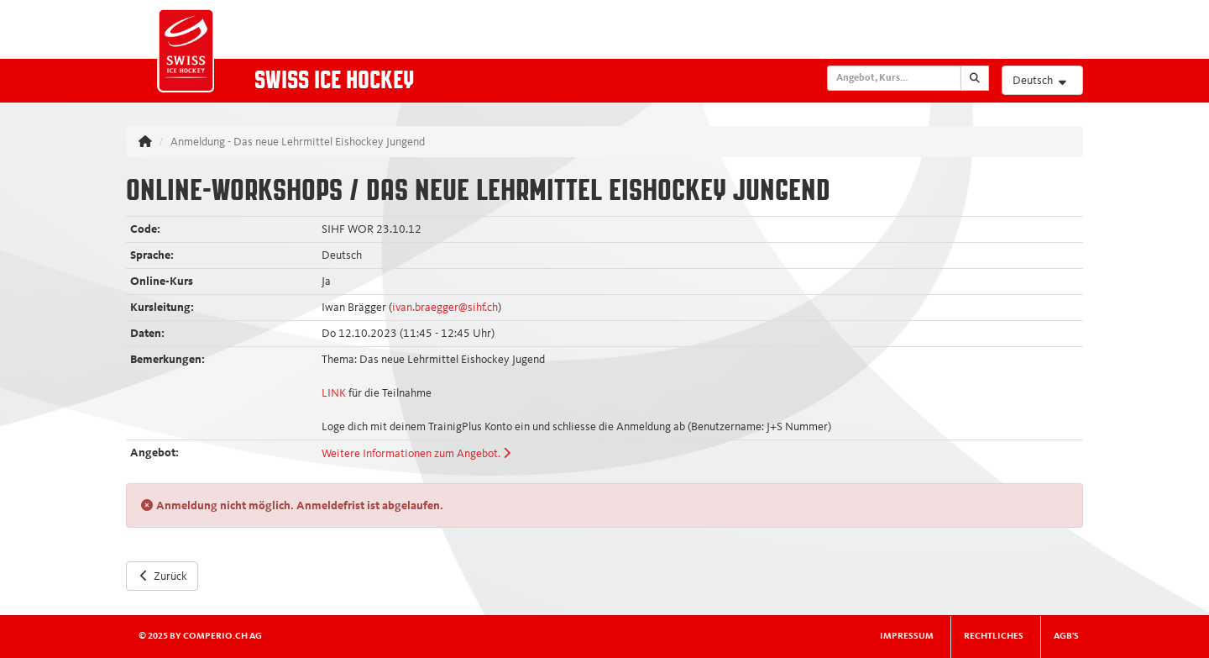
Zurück (162, 575)
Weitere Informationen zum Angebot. (416, 454)
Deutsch (1041, 79)
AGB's (1066, 636)
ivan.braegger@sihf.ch (445, 307)
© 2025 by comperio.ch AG (200, 636)
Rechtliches (993, 636)
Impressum (907, 636)
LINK (334, 393)
